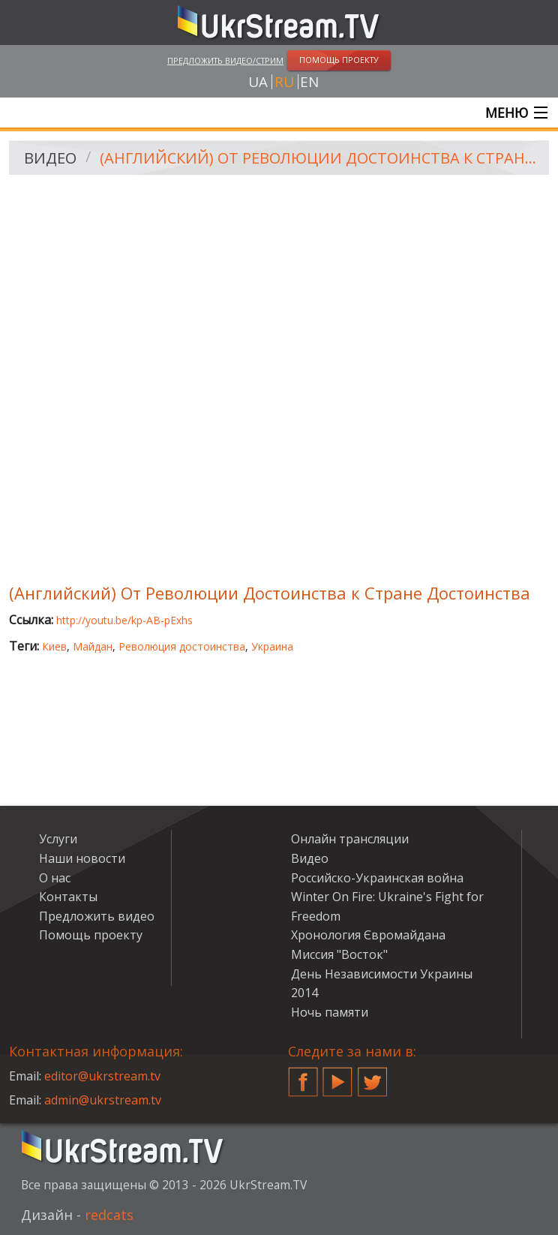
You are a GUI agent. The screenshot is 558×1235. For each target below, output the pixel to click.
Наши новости (82, 858)
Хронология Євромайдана (368, 935)
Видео (50, 158)
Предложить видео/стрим (225, 60)
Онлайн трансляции (350, 839)
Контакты (68, 896)
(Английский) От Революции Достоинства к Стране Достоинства (319, 158)
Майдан (92, 646)
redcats (109, 1215)
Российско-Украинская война (377, 878)
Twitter (373, 1076)
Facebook (303, 1076)
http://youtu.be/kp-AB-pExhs (124, 620)
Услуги (58, 839)
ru (284, 82)
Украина (272, 646)
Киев (54, 646)
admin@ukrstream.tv (102, 1100)
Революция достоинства (181, 646)
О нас (54, 878)
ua (258, 82)
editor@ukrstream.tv (102, 1076)
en (309, 82)
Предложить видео (96, 916)
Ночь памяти (329, 1012)
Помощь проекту (90, 935)
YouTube (337, 1076)
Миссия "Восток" (339, 954)
